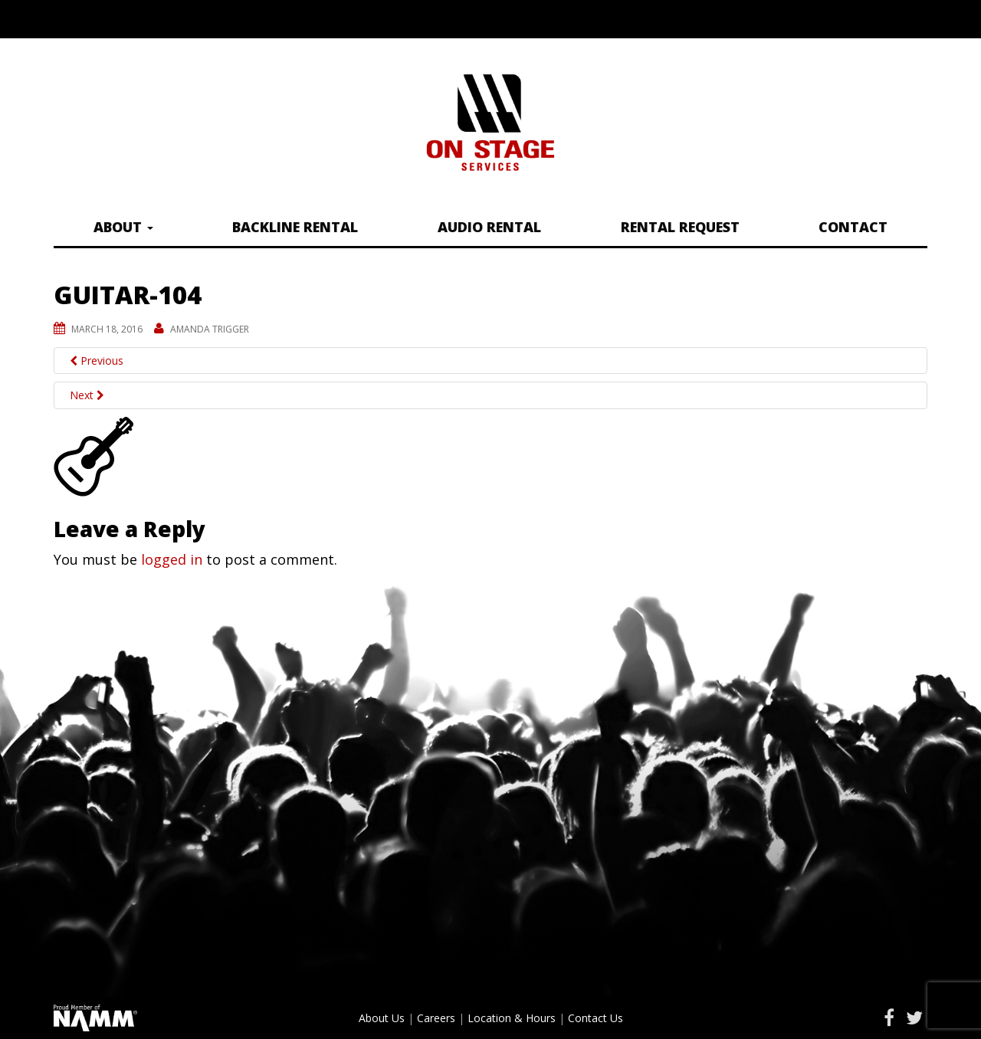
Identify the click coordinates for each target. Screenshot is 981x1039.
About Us (382, 1018)
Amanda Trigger (209, 329)
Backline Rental (295, 227)
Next (87, 395)
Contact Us (595, 1018)
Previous (96, 360)
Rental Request (680, 227)
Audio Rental (489, 227)
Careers (436, 1018)
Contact (853, 227)
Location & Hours (512, 1018)
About (123, 227)
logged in (171, 559)
